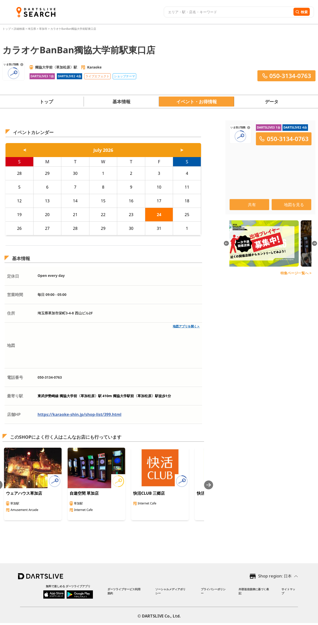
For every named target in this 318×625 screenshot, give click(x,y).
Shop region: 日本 (275, 576)
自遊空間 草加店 (84, 493)
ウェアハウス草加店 (24, 493)
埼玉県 (32, 29)
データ (271, 102)
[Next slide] (208, 484)
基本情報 (121, 102)
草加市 (43, 29)
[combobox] (228, 12)
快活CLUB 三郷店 (149, 493)
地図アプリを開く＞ (186, 326)
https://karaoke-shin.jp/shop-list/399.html (79, 414)
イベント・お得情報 (196, 102)
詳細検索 (20, 29)
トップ (7, 29)
